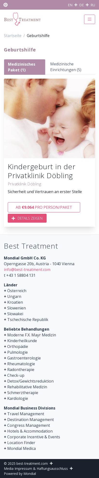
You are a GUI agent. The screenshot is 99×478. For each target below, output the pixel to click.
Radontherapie (20, 369)
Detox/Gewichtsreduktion (30, 381)
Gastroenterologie (24, 358)
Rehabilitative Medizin (27, 387)
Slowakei (15, 313)
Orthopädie (17, 346)
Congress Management (28, 425)
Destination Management (30, 419)
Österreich (16, 290)
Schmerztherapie (22, 392)
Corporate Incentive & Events (33, 437)
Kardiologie (17, 398)
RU (93, 5)
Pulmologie (17, 352)
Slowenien (16, 308)
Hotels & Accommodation (30, 431)
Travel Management (25, 413)
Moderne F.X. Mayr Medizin (31, 335)
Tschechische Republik (27, 319)
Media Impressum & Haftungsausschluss (36, 468)
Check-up (15, 375)
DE (81, 5)
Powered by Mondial (20, 473)
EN (70, 5)
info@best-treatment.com (27, 269)
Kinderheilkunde (22, 340)
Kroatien (15, 302)
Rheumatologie (21, 363)
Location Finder (21, 442)
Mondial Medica (21, 448)
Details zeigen (27, 218)
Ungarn (14, 296)
